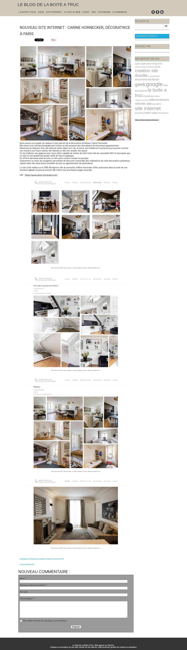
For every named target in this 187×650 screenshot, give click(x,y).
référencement (157, 92)
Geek (41, 12)
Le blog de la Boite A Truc (48, 4)
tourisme (154, 102)
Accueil (77, 20)
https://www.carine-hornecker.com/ (41, 175)
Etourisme (104, 12)
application (145, 63)
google (152, 78)
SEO (94, 12)
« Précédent (68, 20)
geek (139, 78)
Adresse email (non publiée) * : (34, 585)
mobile (154, 89)
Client (86, 12)
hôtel (163, 79)
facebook (163, 73)
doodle (162, 70)
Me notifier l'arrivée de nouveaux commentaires (45, 620)
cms (158, 63)
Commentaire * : (27, 598)
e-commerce (140, 74)
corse (155, 66)
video (138, 105)
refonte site (142, 97)
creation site (145, 70)
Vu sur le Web (72, 12)
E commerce (119, 12)
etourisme (151, 73)
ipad (137, 84)
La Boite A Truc (27, 12)
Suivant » (84, 20)
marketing (146, 89)
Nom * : (23, 578)
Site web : (24, 591)
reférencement (141, 93)
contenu (148, 66)
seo (152, 97)
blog (153, 63)
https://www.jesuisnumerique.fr (145, 112)
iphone (142, 84)
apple (137, 63)
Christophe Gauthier (37, 559)
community (139, 66)
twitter (162, 102)
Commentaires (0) (27, 564)
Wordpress (145, 106)
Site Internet (54, 12)
